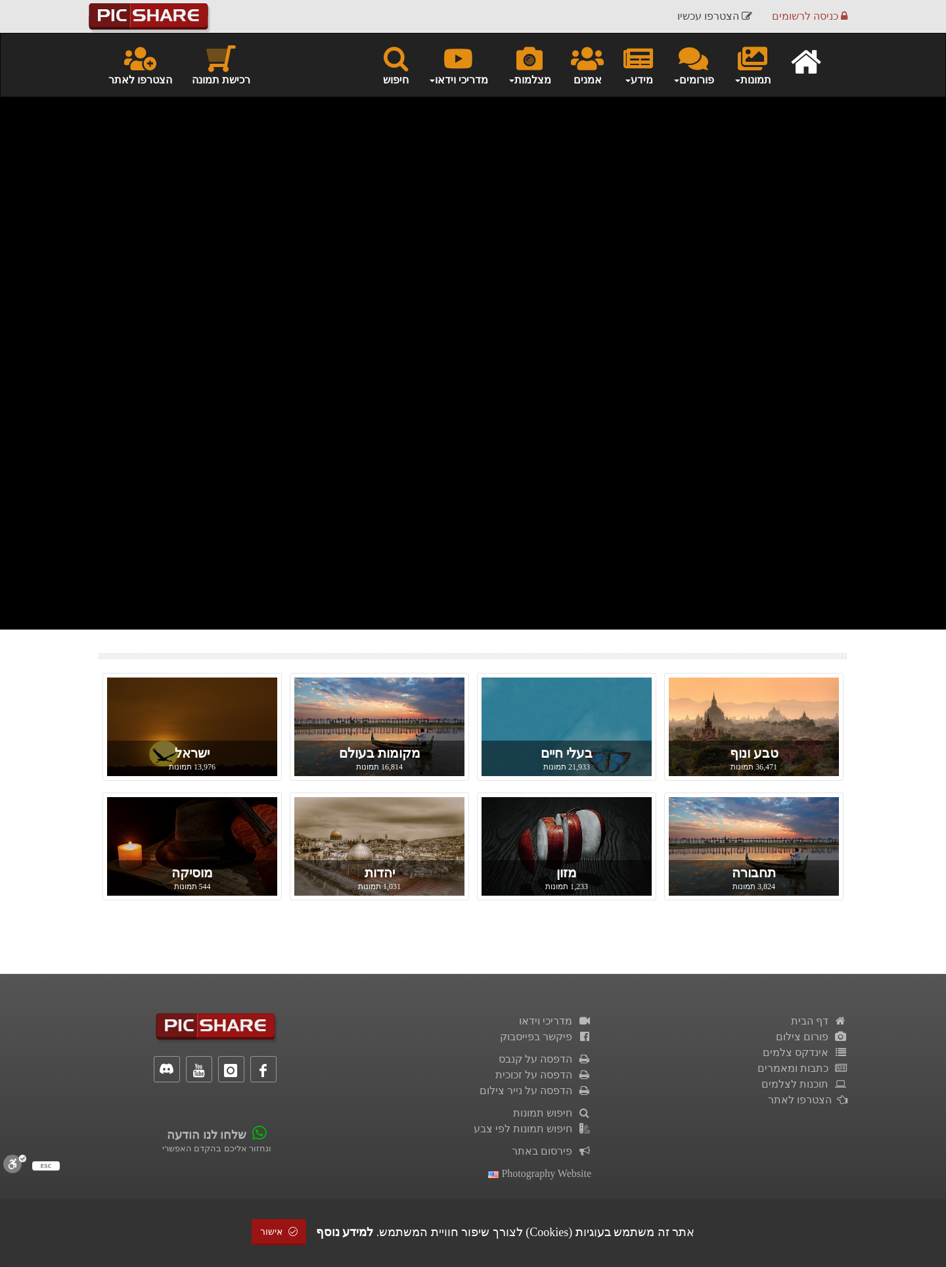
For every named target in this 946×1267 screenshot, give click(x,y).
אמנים (587, 64)
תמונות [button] (752, 64)
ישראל (192, 753)
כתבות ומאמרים (802, 1068)
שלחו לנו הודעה (206, 1134)
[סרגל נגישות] (14, 1164)
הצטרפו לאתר (140, 64)
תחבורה (754, 872)
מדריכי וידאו (555, 1020)
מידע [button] (638, 64)
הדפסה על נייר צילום (535, 1090)
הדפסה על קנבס (545, 1059)
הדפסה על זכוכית (543, 1074)
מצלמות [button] (529, 64)
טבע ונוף (754, 753)
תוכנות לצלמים (804, 1084)
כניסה (809, 16)
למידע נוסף (345, 1232)
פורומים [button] (693, 64)
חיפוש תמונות (552, 1112)
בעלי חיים (567, 753)
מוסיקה (192, 872)
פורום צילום (811, 1036)
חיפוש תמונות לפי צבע (532, 1128)
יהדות (380, 872)
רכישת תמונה (221, 64)
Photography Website (539, 1173)
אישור (279, 1232)
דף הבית (819, 1020)
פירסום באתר (551, 1151)
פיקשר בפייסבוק (545, 1036)
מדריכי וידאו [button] (458, 64)
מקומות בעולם (379, 753)
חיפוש (396, 64)
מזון (566, 872)
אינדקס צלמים (805, 1052)
